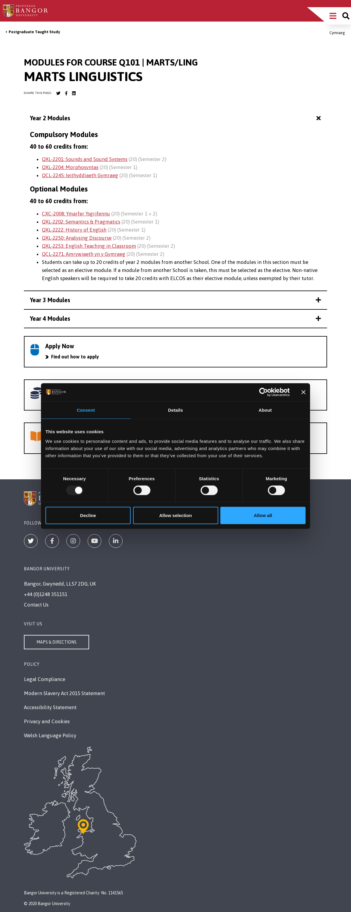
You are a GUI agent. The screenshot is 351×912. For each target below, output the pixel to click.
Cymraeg (337, 33)
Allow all (263, 515)
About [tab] (265, 410)
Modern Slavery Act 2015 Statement (64, 693)
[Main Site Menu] (333, 16)
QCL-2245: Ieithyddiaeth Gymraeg (80, 175)
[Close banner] (303, 392)
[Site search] (346, 16)
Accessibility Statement (50, 707)
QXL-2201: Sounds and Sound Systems (84, 159)
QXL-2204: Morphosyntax (70, 167)
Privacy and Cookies (47, 721)
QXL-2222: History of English (74, 230)
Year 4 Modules (175, 318)
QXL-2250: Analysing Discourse (77, 238)
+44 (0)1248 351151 (45, 594)
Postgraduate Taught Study (34, 32)
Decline (88, 515)
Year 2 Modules (176, 118)
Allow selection (175, 515)
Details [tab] (175, 410)
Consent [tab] (86, 410)
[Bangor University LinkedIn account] (73, 93)
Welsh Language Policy (50, 735)
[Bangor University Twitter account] (58, 93)
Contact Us (36, 605)
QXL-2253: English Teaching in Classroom (89, 246)
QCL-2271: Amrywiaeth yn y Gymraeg (83, 254)
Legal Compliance (44, 679)
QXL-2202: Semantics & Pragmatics (81, 222)
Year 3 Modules (175, 300)
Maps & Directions (56, 642)
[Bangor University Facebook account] (66, 93)
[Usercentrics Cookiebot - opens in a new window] (263, 392)
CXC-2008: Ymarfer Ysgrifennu (76, 214)
